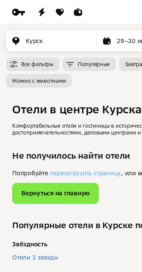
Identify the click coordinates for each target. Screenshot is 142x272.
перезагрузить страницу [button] (85, 173)
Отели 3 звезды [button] (35, 257)
